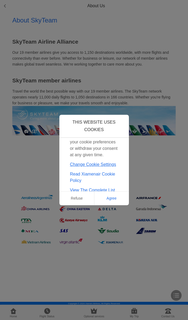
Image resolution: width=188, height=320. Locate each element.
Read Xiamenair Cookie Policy (92, 177)
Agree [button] (111, 198)
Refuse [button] (77, 198)
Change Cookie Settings (93, 164)
